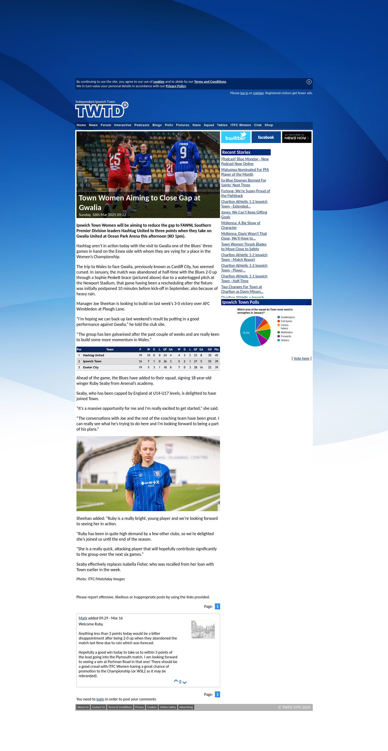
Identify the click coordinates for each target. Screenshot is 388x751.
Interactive (122, 125)
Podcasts (141, 125)
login (100, 699)
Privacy (139, 707)
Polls (169, 125)
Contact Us (98, 707)
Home (81, 125)
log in (244, 93)
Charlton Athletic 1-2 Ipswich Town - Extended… (244, 204)
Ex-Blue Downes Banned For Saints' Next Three (243, 182)
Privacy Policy (176, 86)
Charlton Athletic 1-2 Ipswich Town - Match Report (244, 257)
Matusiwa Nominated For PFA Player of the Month (245, 172)
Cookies (152, 707)
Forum (106, 125)
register (258, 93)
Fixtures (183, 125)
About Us (83, 707)
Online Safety (168, 707)
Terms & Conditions (120, 707)
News (93, 125)
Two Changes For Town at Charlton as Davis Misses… (242, 289)
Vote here (301, 358)
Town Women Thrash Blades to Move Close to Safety (244, 246)
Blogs (157, 125)
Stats (197, 125)
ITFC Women (241, 125)
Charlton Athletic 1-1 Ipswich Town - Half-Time (244, 278)
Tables (222, 125)
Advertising (186, 707)
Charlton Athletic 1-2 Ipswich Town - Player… (244, 268)
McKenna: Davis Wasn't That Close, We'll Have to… (244, 236)
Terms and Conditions (210, 81)
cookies (159, 81)
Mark (83, 618)
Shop (269, 125)
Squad (209, 125)
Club (258, 125)
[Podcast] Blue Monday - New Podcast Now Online (245, 161)
